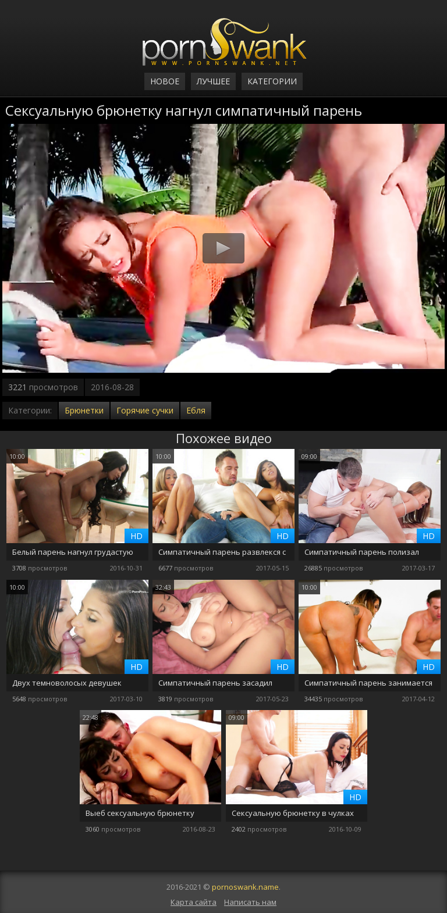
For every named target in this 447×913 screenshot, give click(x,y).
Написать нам (250, 902)
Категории (272, 81)
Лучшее (213, 81)
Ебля (195, 410)
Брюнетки (84, 410)
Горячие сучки (144, 410)
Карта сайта (194, 902)
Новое (164, 81)
